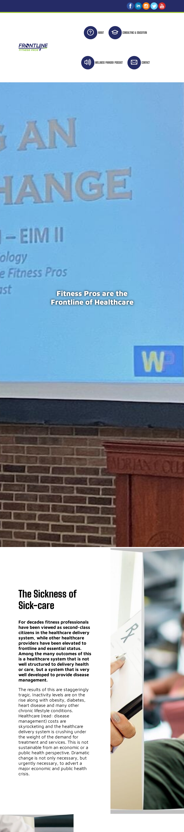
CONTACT (146, 62)
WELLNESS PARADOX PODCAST (109, 62)
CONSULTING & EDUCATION (134, 32)
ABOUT (101, 32)
